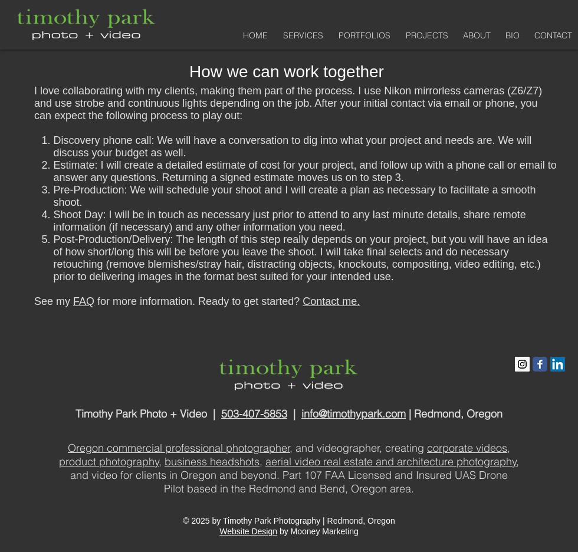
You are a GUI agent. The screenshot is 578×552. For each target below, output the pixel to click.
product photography (109, 461)
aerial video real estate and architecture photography (391, 461)
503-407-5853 (254, 413)
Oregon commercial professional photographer (179, 448)
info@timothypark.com (353, 413)
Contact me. (331, 301)
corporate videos (467, 448)
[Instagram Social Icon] (522, 364)
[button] (362, 35)
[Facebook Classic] (540, 364)
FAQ (83, 301)
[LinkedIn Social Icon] (557, 364)
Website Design (248, 531)
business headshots (212, 461)
